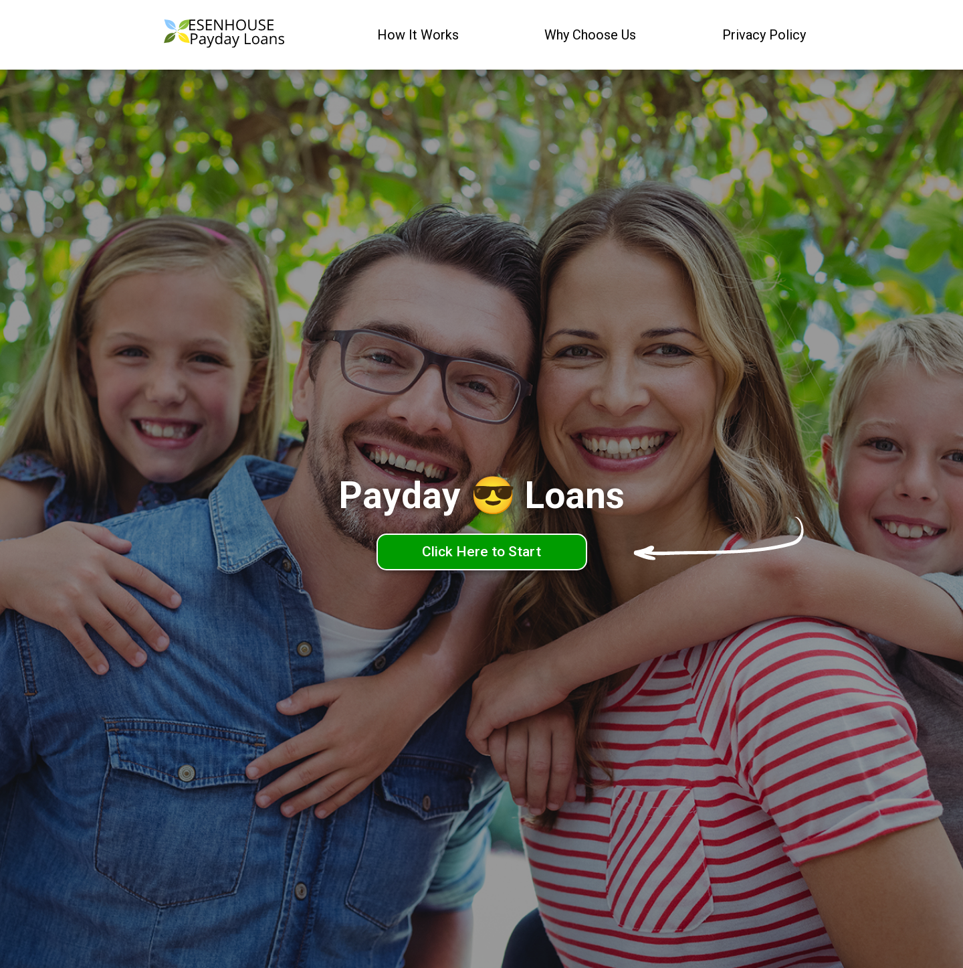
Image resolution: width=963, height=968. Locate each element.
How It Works (418, 35)
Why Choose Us (590, 35)
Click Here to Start (481, 552)
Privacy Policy (764, 35)
